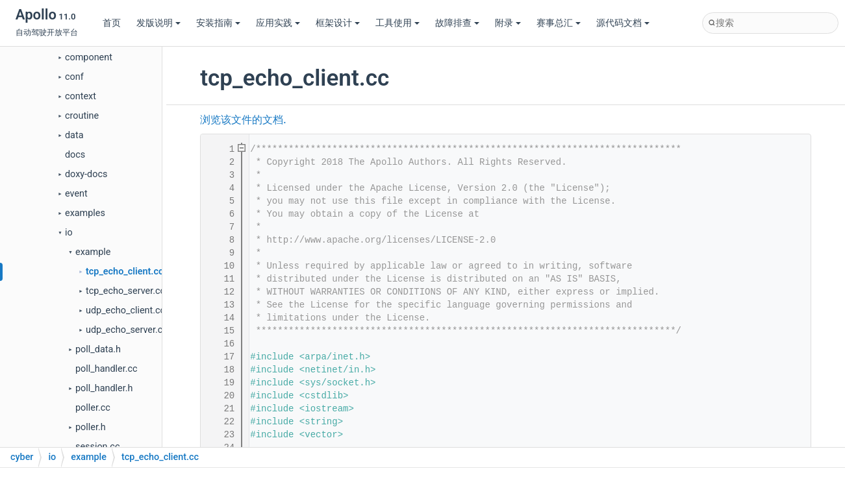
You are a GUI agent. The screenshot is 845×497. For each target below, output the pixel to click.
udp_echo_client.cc (125, 310)
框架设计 (338, 23)
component (88, 57)
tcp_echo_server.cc (125, 291)
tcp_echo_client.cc (124, 271)
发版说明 (158, 23)
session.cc (97, 446)
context (80, 96)
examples (85, 213)
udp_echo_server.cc (127, 329)
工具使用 (397, 23)
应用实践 (278, 23)
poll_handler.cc (106, 368)
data (74, 135)
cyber (21, 457)
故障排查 (457, 23)
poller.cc (92, 407)
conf (74, 76)
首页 (112, 23)
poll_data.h (98, 349)
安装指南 (218, 23)
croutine (82, 115)
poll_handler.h (103, 388)
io (69, 232)
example (92, 252)
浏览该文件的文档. (243, 120)
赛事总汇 (558, 23)
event (76, 193)
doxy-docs (86, 174)
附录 (508, 23)
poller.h (90, 427)
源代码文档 (623, 23)
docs (75, 154)
